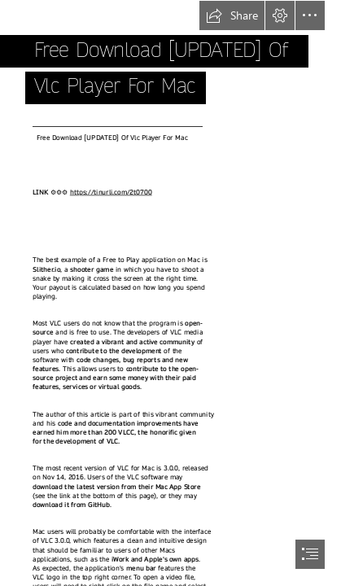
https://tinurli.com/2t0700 (111, 191)
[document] (170, 293)
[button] (231, 15)
